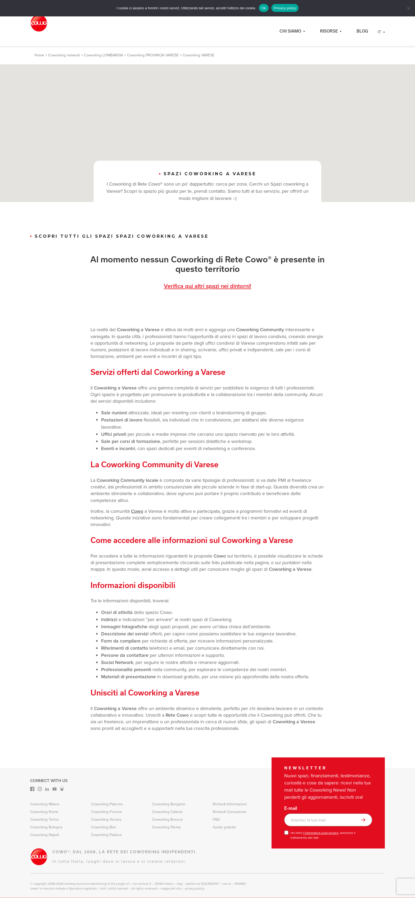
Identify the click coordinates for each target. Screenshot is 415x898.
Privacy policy (285, 8)
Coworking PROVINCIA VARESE (153, 36)
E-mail (290, 789)
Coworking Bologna (46, 808)
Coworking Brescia (167, 800)
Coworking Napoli (44, 815)
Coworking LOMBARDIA (103, 36)
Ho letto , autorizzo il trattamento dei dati (323, 816)
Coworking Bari (103, 808)
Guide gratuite (224, 808)
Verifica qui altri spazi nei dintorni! (207, 266)
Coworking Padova (106, 815)
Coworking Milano (44, 785)
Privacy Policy (194, 869)
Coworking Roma (44, 792)
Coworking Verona (106, 800)
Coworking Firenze (106, 792)
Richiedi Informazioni (230, 785)
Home (39, 36)
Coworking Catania (167, 792)
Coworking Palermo (107, 785)
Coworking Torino (44, 800)
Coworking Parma (166, 808)
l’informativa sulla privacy (320, 813)
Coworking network (64, 36)
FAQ (216, 800)
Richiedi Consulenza (229, 792)
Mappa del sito (171, 869)
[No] (408, 8)
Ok (263, 8)
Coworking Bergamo (168, 785)
